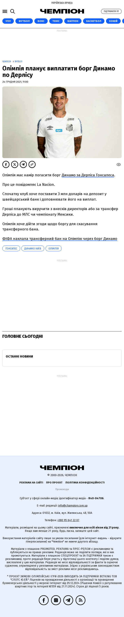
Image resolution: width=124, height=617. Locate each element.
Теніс (56, 21)
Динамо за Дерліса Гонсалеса (88, 175)
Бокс (41, 21)
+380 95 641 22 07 (68, 520)
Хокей (113, 21)
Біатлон (72, 21)
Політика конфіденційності (85, 482)
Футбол (24, 21)
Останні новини (19, 356)
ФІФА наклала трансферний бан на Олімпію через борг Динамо (59, 238)
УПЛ (8, 21)
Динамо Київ (32, 248)
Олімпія (53, 248)
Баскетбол (93, 21)
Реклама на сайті (31, 482)
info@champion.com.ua (72, 505)
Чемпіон (7, 61)
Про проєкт (54, 482)
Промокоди (62, 489)
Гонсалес (11, 248)
